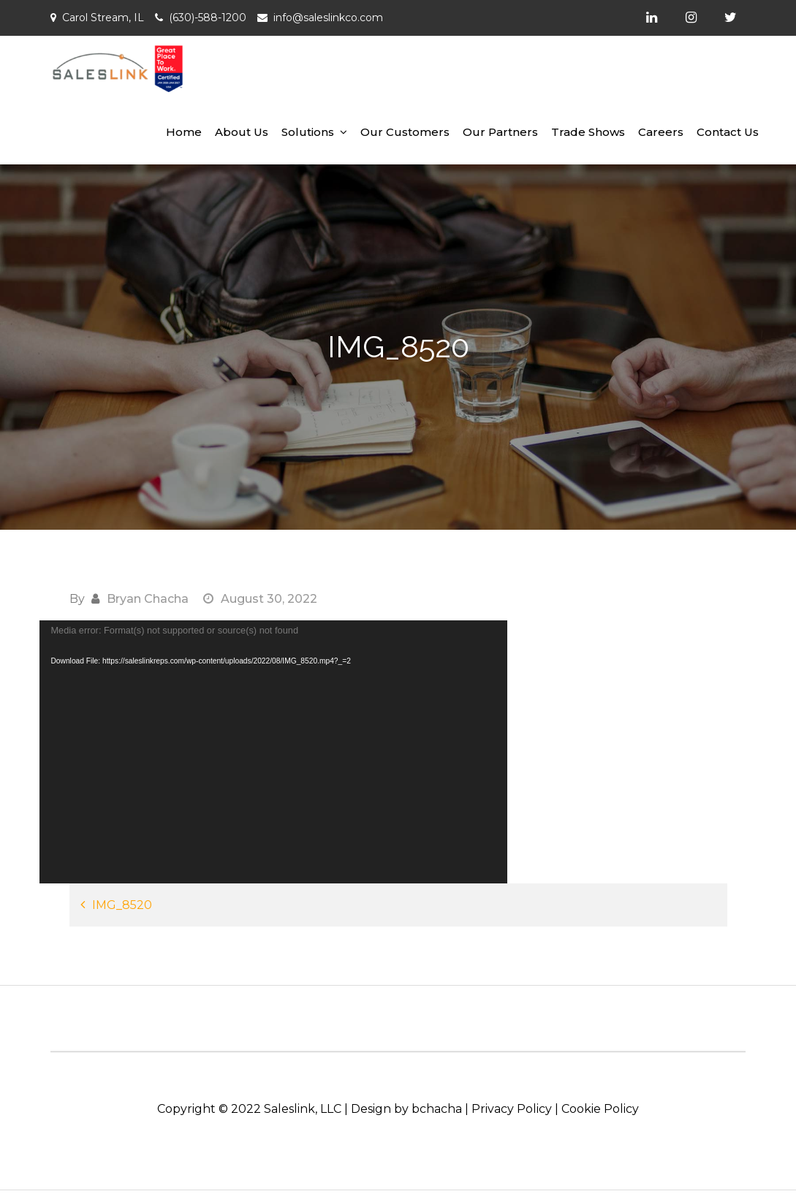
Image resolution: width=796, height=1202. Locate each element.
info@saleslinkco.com (328, 17)
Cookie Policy (600, 1109)
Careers (660, 132)
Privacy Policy (511, 1109)
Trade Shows (588, 132)
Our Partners (500, 132)
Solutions (307, 132)
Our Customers (405, 132)
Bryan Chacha (148, 599)
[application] (273, 751)
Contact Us (728, 132)
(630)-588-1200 (207, 17)
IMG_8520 (122, 905)
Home (184, 132)
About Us (241, 132)
